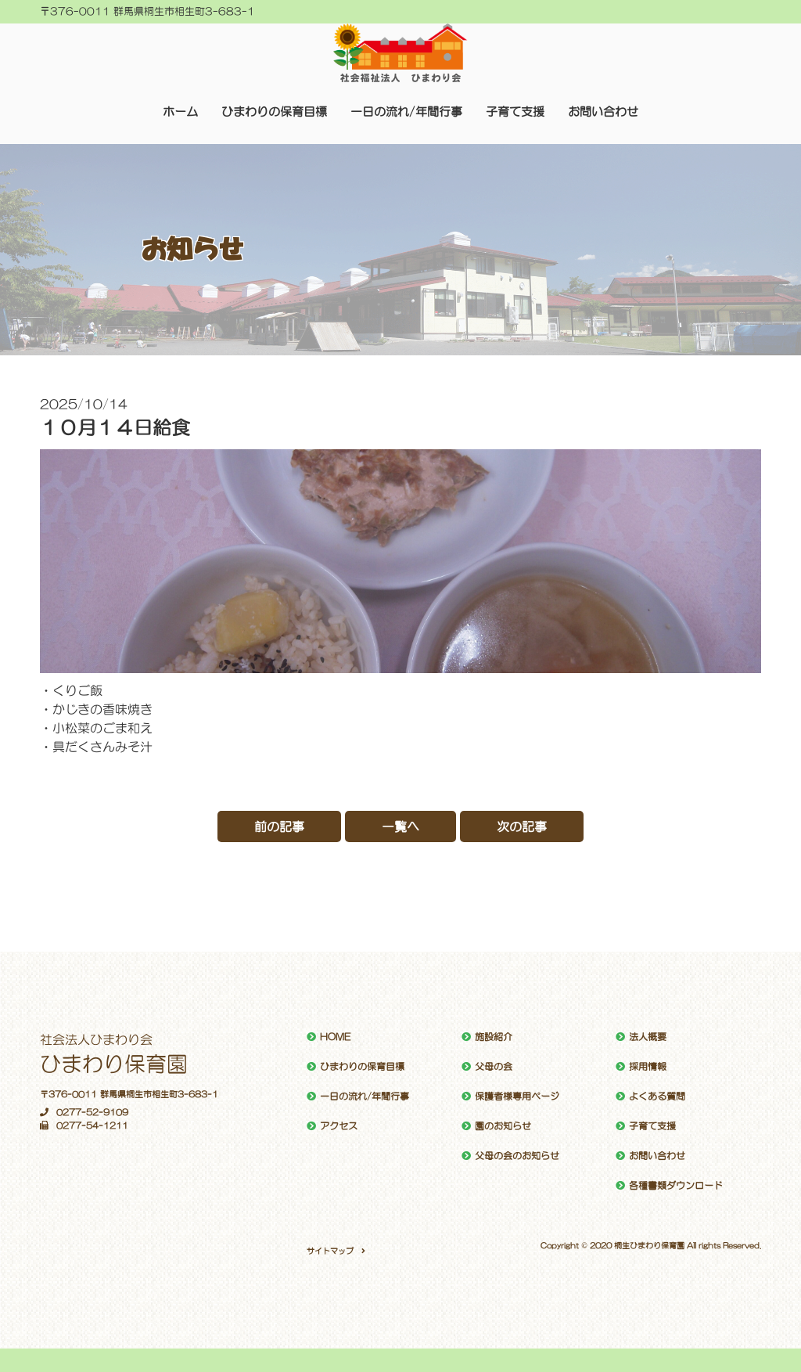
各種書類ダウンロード (676, 1185)
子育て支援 (515, 111)
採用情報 (647, 1066)
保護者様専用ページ (517, 1096)
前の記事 (279, 826)
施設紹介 (493, 1037)
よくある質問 (657, 1096)
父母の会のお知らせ (517, 1156)
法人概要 (647, 1037)
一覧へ (400, 826)
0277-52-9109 (84, 1112)
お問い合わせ (603, 111)
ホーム (180, 111)
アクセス (338, 1126)
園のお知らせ (503, 1126)
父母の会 (493, 1066)
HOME (335, 1037)
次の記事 (522, 826)
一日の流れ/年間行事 (406, 111)
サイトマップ (330, 1251)
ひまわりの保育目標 (274, 111)
